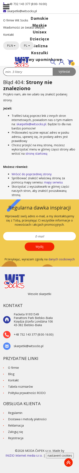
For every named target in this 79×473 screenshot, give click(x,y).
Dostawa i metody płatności (27, 419)
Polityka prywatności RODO (27, 393)
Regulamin (15, 413)
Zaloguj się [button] (15, 432)
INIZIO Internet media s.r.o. (24, 455)
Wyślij (39, 247)
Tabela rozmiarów (20, 387)
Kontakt (8, 35)
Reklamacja (16, 425)
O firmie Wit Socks (15, 20)
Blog (11, 374)
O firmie (13, 368)
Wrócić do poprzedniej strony (32, 174)
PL (27, 45)
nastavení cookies (60, 455)
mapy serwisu (53, 182)
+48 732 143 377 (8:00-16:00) (25, 4)
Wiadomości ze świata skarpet (24, 27)
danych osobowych (61, 259)
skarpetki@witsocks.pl (20, 11)
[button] (61, 62)
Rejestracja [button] (15, 438)
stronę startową (36, 153)
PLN (11, 45)
